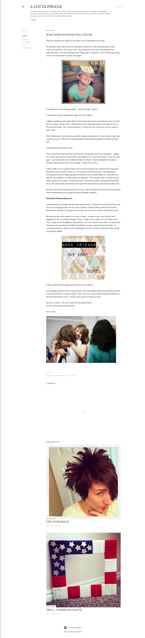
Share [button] (24, 31)
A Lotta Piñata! (46, 6)
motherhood (27, 48)
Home (33, 20)
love (23, 45)
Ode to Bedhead (57, 521)
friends (24, 39)
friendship (26, 42)
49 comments (56, 525)
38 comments (56, 614)
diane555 (78, 632)
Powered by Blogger (72, 627)
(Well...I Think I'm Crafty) (64, 609)
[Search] (119, 6)
